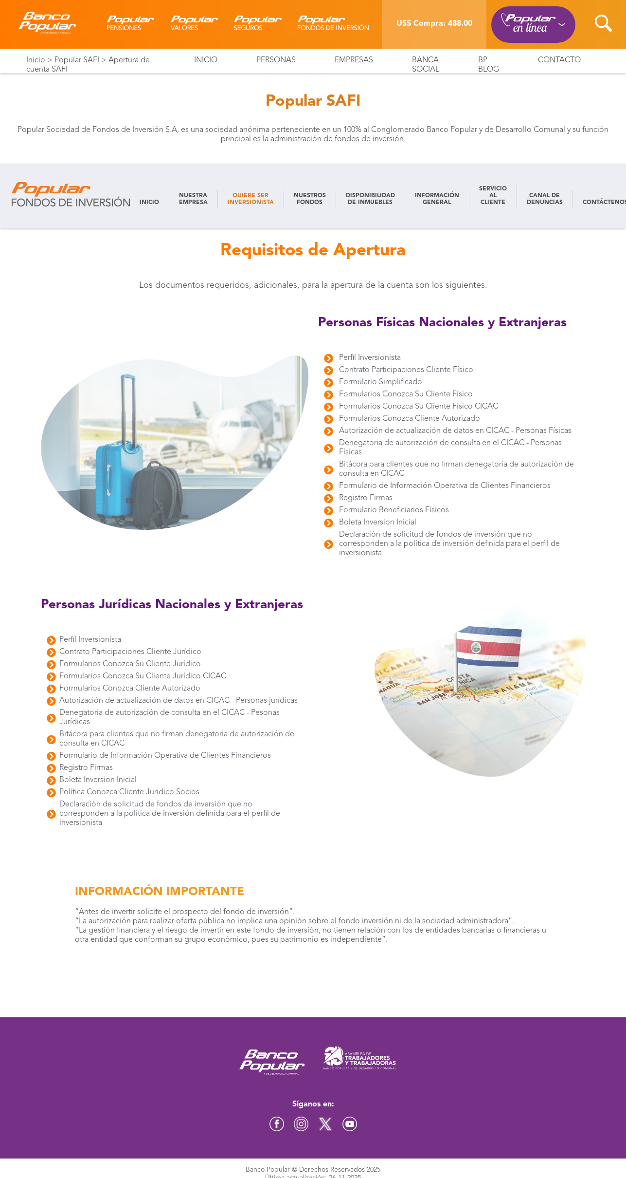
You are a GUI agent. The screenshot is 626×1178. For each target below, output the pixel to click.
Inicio (35, 60)
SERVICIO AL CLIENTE (493, 196)
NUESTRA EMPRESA (193, 199)
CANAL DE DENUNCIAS (545, 199)
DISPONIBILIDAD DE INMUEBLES (370, 199)
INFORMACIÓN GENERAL (437, 199)
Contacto (559, 60)
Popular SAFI (76, 60)
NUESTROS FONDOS (310, 199)
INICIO (149, 203)
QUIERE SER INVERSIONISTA (251, 199)
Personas (276, 60)
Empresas (354, 60)
